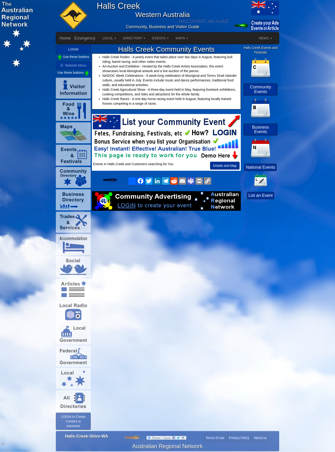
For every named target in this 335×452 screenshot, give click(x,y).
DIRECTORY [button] (134, 38)
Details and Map (225, 165)
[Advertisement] (166, 248)
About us (260, 438)
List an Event (260, 195)
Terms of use (215, 438)
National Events (260, 167)
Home (65, 38)
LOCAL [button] (109, 38)
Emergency (84, 38)
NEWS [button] (265, 38)
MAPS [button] (182, 38)
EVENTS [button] (160, 38)
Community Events (260, 89)
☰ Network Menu (73, 65)
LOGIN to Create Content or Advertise (73, 421)
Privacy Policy (239, 438)
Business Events (260, 129)
